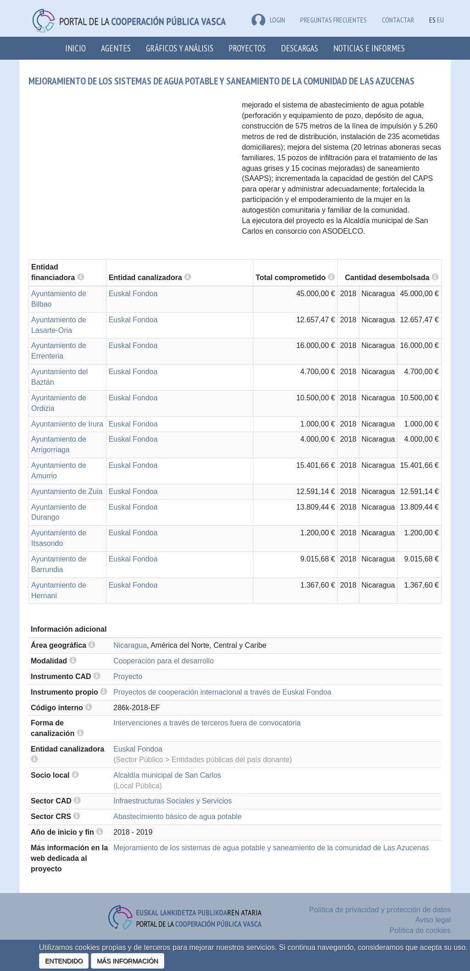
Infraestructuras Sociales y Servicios (172, 801)
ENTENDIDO (64, 961)
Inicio (75, 48)
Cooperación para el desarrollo (163, 661)
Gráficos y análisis (179, 48)
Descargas (299, 48)
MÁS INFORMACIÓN (127, 961)
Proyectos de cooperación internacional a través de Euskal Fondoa (222, 692)
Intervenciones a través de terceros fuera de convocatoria (207, 723)
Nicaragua (130, 645)
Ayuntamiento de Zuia (66, 491)
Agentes (116, 48)
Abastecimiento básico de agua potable (177, 816)
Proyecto (127, 676)
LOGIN (268, 19)
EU (440, 19)
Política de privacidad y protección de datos (380, 910)
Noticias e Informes (369, 48)
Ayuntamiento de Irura (67, 424)
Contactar (398, 19)
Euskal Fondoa (133, 293)
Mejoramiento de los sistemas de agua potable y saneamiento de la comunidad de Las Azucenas (271, 848)
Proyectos (247, 48)
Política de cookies (420, 930)
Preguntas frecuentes (333, 19)
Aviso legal (433, 920)
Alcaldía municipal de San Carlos (167, 775)
